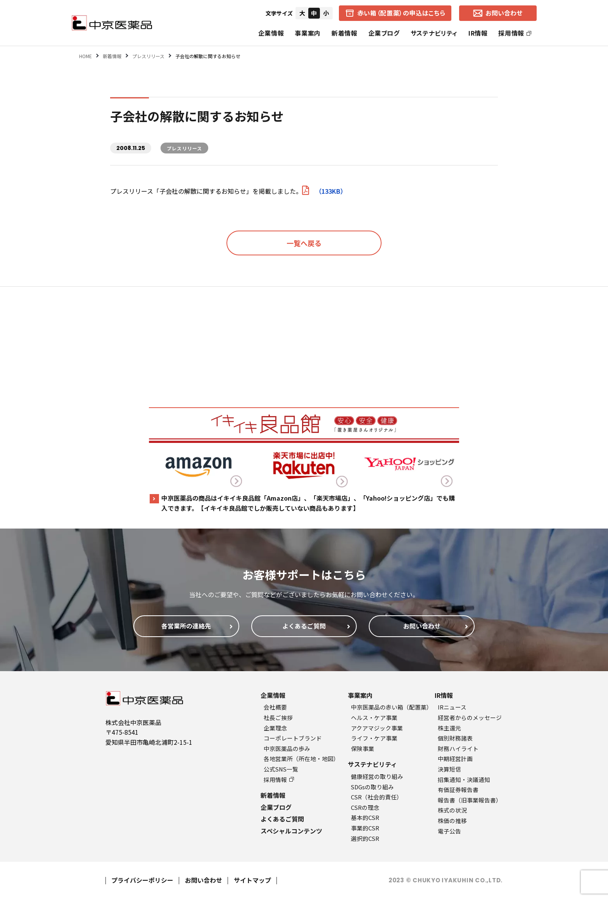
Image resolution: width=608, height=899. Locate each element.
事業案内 (308, 33)
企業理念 (275, 728)
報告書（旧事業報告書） (470, 800)
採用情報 (514, 33)
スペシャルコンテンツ (291, 830)
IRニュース (452, 707)
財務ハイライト (458, 748)
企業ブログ (384, 33)
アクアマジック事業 (377, 728)
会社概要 (275, 707)
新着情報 (345, 33)
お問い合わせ (203, 880)
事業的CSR (365, 828)
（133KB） (324, 191)
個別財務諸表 (455, 738)
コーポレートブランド (293, 738)
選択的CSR (365, 838)
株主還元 (449, 728)
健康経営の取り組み (377, 776)
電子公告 (449, 831)
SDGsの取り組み (372, 787)
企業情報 (271, 33)
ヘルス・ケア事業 (374, 717)
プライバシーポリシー (142, 880)
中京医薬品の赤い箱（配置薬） (391, 707)
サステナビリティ (434, 33)
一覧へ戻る (304, 243)
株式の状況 (452, 810)
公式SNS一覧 (281, 769)
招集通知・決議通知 (464, 779)
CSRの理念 (365, 807)
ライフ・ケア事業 (374, 738)
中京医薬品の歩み (287, 748)
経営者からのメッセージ (470, 717)
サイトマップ (252, 880)
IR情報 (478, 33)
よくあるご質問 (282, 818)
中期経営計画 (455, 758)
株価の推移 (452, 820)
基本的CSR (365, 817)
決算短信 (449, 769)
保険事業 (362, 748)
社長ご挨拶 (278, 717)
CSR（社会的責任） (376, 797)
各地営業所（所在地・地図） (301, 758)
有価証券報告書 (458, 789)
